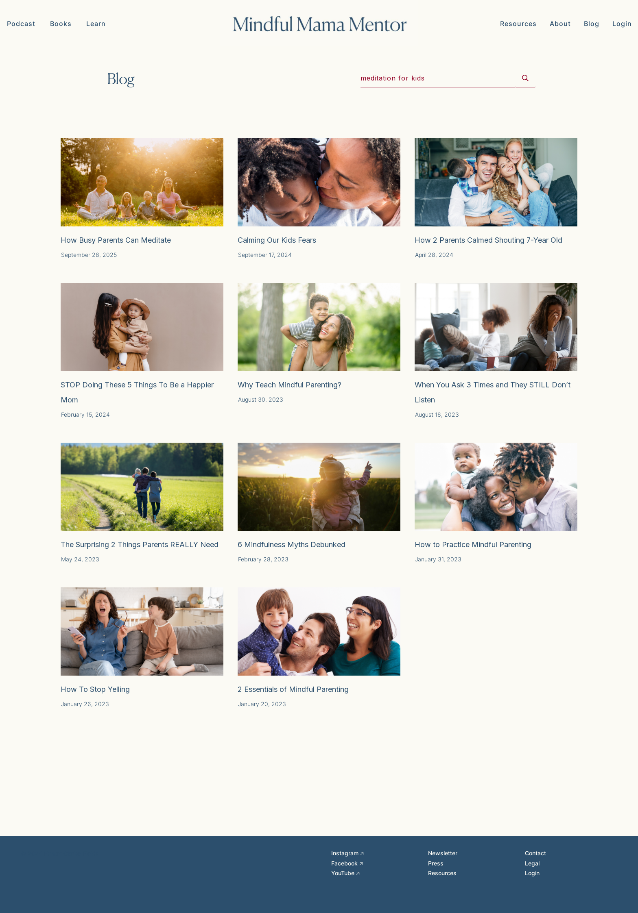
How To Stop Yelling (95, 689)
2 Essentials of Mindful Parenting (293, 689)
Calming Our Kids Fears (277, 240)
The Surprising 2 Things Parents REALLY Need (139, 544)
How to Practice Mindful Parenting (473, 544)
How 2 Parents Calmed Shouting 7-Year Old (488, 240)
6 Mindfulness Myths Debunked (291, 544)
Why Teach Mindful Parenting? (289, 384)
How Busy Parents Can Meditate (116, 240)
